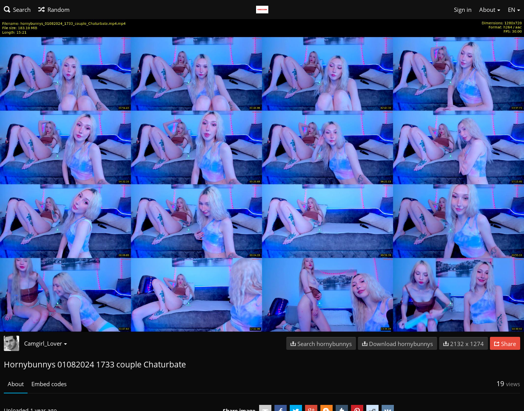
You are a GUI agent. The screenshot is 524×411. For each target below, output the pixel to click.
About (16, 384)
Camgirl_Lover (45, 343)
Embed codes (49, 384)
